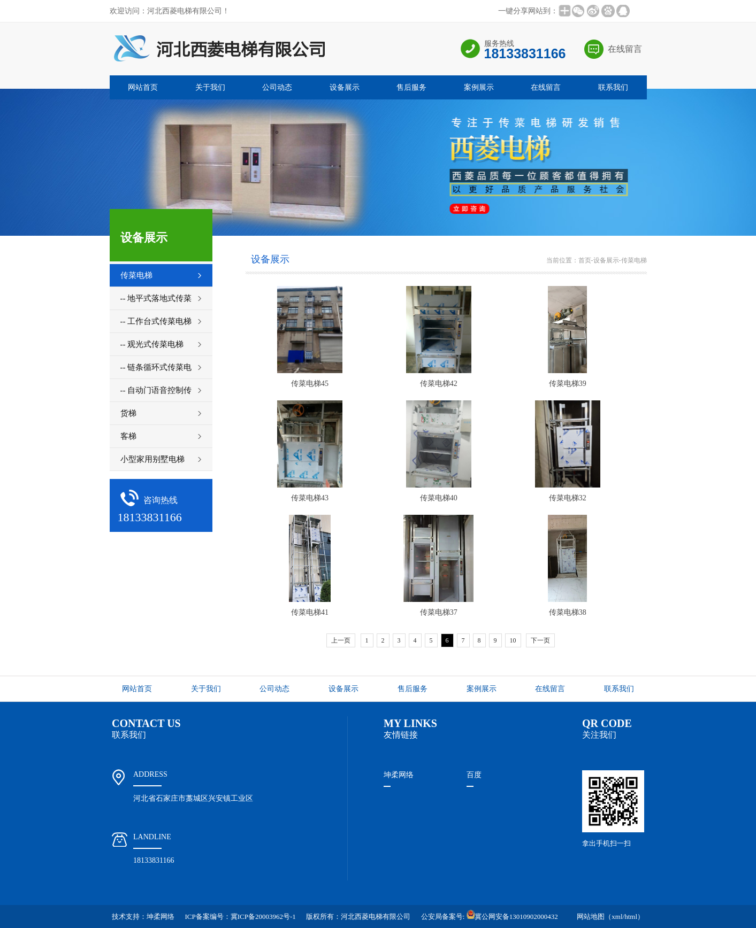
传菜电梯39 (567, 384)
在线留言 (625, 48)
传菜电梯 (634, 260)
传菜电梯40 (438, 498)
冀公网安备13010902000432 (512, 916)
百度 (474, 775)
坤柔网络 (399, 775)
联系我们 (613, 87)
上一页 (340, 640)
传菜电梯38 (567, 612)
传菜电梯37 (438, 612)
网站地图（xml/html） (610, 916)
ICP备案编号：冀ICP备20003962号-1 (240, 916)
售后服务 (411, 87)
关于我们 (210, 87)
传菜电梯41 (310, 612)
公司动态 (277, 87)
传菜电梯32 (567, 498)
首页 (584, 260)
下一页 (540, 640)
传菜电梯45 (310, 384)
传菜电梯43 (310, 498)
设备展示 (345, 87)
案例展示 (479, 87)
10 (513, 640)
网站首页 (143, 87)
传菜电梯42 (438, 384)
